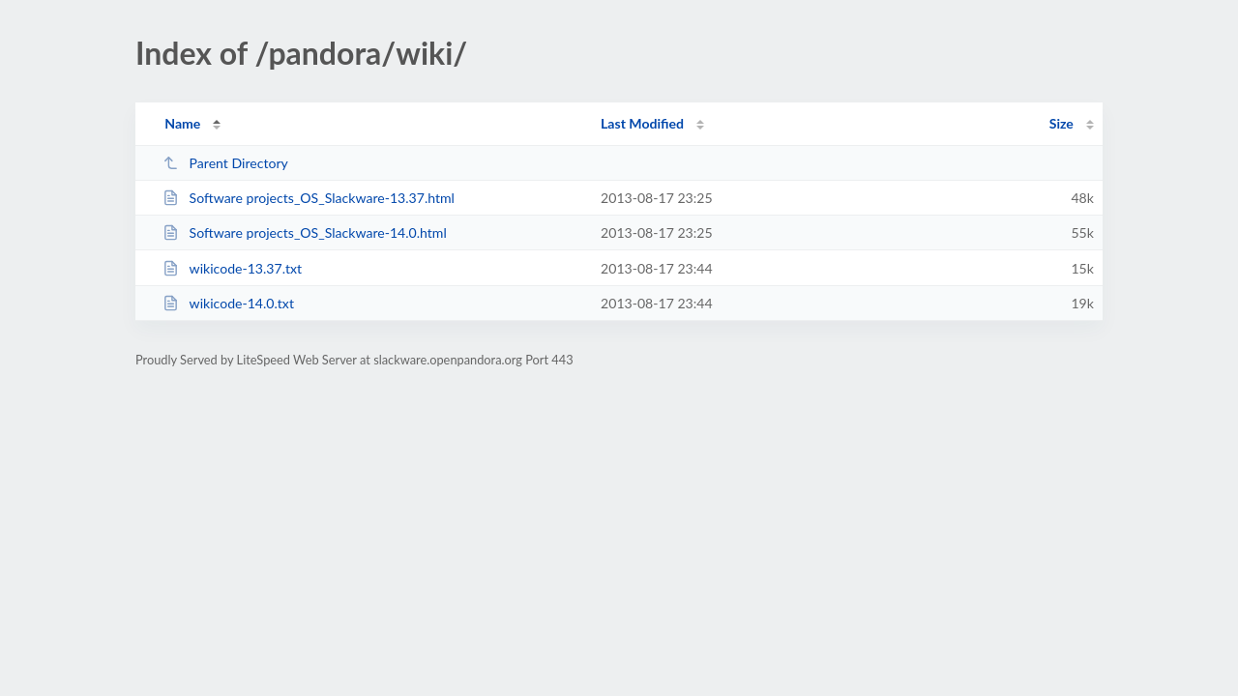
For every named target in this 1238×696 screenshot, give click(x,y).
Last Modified (642, 123)
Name (182, 123)
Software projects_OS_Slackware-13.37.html (308, 197)
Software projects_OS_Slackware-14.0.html (304, 232)
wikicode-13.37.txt (232, 268)
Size (1061, 123)
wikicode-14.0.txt (228, 303)
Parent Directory (225, 163)
